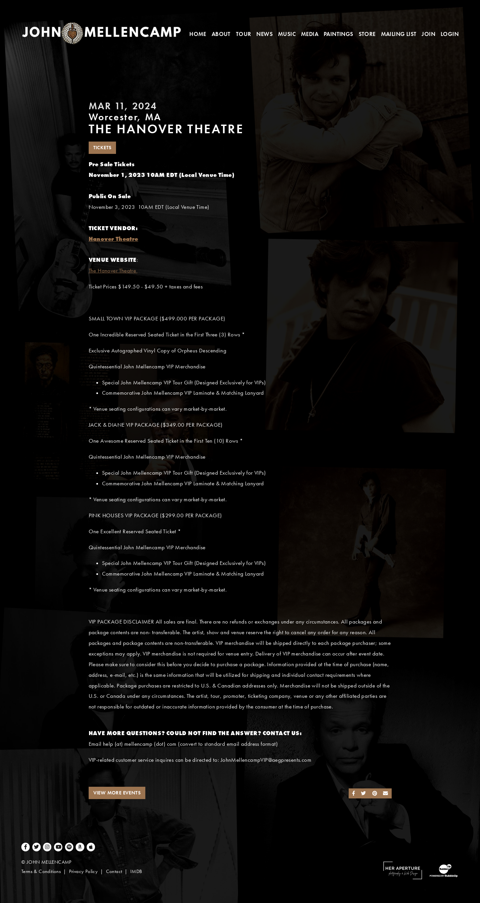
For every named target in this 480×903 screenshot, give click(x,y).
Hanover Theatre (113, 238)
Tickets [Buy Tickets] (102, 147)
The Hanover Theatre (113, 270)
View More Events (117, 792)
